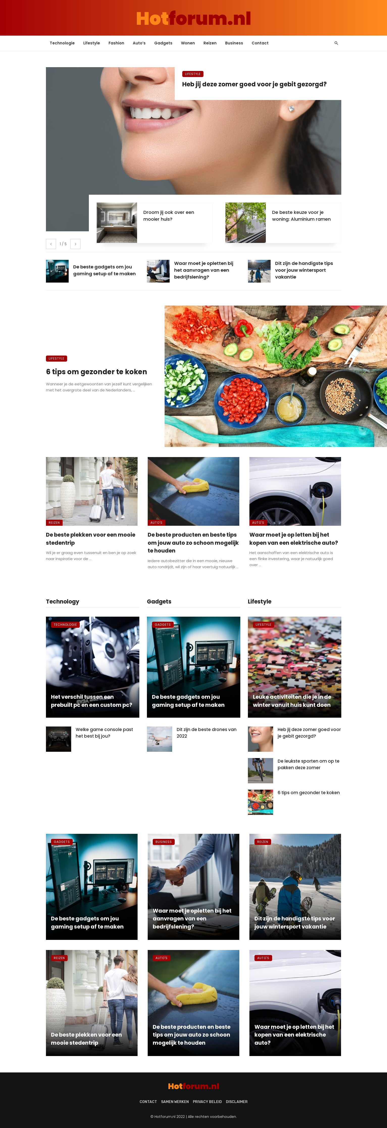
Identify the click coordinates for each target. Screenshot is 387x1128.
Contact (260, 43)
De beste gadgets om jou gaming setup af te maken (188, 701)
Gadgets (163, 43)
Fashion (116, 43)
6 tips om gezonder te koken (96, 372)
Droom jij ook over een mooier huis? (168, 215)
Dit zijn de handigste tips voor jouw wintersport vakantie (294, 922)
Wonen (188, 43)
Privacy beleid (207, 1102)
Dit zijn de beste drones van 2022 (207, 732)
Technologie (62, 43)
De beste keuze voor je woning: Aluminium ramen (301, 215)
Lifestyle (91, 43)
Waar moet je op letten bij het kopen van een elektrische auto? (293, 538)
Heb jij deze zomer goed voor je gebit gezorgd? (254, 84)
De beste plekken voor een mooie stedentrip (90, 538)
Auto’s (139, 43)
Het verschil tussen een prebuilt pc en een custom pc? (91, 701)
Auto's (156, 522)
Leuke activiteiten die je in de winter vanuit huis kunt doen (292, 701)
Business (234, 43)
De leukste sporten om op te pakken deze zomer (309, 764)
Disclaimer (237, 1102)
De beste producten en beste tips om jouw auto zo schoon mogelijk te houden (193, 542)
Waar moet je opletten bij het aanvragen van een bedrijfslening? (192, 918)
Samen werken (175, 1102)
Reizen (210, 43)
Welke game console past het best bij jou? (104, 732)
